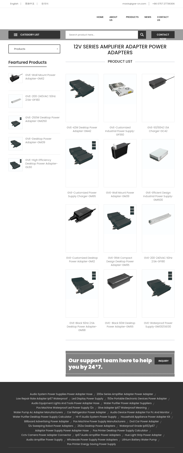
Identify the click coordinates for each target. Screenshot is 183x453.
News (148, 17)
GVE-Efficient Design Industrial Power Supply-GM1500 (158, 196)
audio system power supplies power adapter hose (61, 394)
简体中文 (29, 3)
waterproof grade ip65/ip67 (137, 426)
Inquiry (164, 361)
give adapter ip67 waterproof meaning (122, 407)
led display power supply (87, 398)
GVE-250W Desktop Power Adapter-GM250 (42, 119)
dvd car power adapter (144, 421)
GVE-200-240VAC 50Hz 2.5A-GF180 (40, 98)
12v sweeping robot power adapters (50, 426)
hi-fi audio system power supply (96, 417)
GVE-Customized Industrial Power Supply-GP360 (120, 131)
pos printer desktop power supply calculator (120, 430)
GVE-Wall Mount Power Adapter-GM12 (40, 76)
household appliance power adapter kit (145, 417)
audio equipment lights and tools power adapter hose (65, 403)
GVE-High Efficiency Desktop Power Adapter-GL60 (41, 163)
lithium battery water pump (139, 439)
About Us (113, 18)
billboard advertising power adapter (46, 421)
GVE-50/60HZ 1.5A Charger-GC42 (158, 129)
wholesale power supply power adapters (92, 439)
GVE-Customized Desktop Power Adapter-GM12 (82, 259)
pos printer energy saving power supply (91, 444)
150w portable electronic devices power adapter (137, 398)
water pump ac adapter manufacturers (38, 412)
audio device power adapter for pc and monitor (139, 412)
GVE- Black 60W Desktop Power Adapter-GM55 (120, 324)
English (14, 3)
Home (100, 17)
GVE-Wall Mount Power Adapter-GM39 (120, 194)
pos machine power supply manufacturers (99, 421)
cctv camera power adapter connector (46, 435)
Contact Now (163, 35)
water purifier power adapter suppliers (128, 403)
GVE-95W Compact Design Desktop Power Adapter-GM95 (120, 261)
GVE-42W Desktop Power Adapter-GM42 (82, 129)
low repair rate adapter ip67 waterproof (41, 398)
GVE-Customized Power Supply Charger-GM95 (82, 194)
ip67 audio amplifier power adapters (98, 435)
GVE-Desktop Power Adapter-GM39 (38, 140)
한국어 (44, 3)
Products (132, 17)
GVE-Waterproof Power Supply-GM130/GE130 (158, 324)
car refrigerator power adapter (86, 412)
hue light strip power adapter (143, 435)
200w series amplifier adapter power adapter (125, 394)
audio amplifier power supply (44, 439)
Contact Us (163, 18)
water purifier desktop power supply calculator (42, 417)
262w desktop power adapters (96, 426)
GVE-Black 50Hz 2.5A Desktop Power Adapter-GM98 (82, 326)
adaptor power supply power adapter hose (62, 430)
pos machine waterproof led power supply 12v (65, 407)
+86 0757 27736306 (163, 3)
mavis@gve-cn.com (134, 3)
